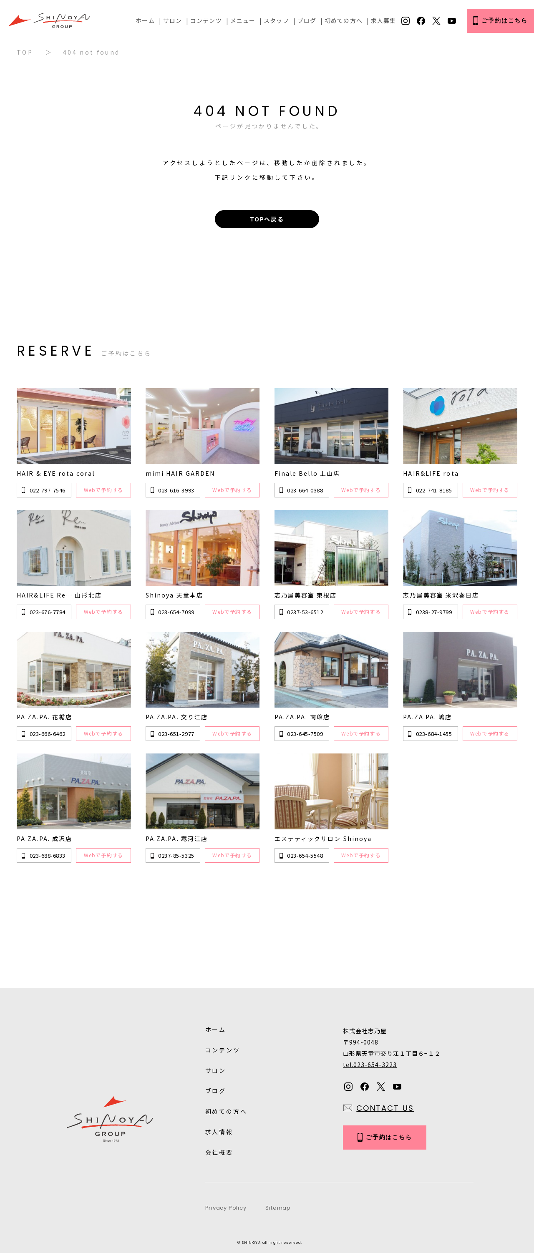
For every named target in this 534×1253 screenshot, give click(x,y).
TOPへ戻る (267, 219)
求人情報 (219, 1131)
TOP (25, 52)
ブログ (306, 20)
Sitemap (277, 1208)
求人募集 (383, 20)
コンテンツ (206, 20)
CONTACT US (385, 1108)
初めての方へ (344, 20)
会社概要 (219, 1152)
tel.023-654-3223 (370, 1064)
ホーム (145, 20)
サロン (172, 20)
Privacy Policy (226, 1208)
